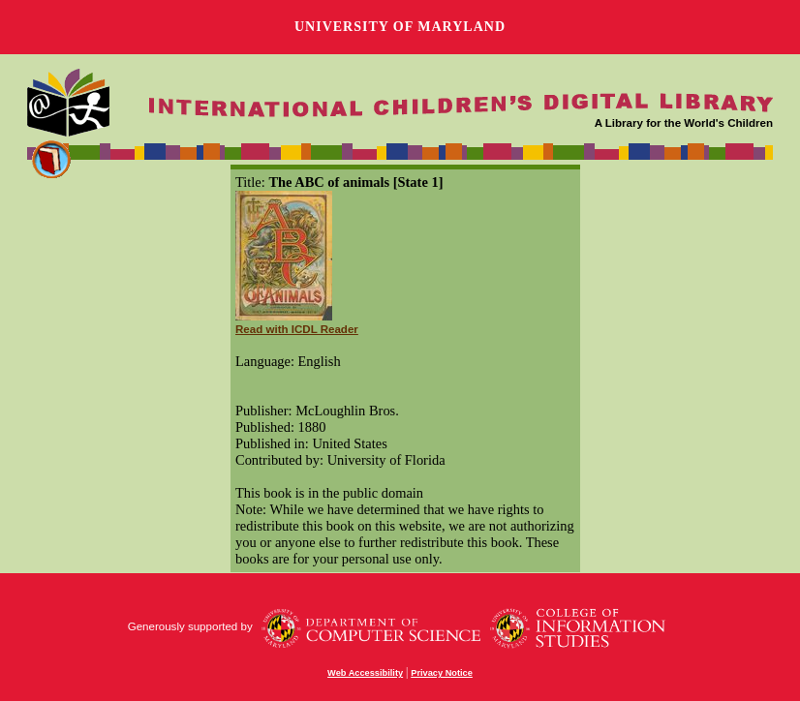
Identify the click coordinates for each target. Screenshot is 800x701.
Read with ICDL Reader (296, 329)
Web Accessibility (365, 673)
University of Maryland (400, 26)
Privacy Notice (442, 673)
